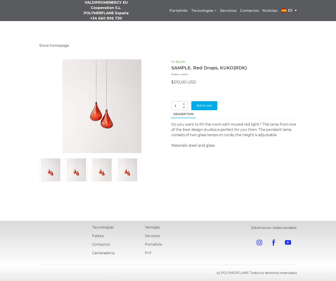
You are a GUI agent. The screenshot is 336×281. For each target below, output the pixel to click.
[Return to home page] (62, 242)
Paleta (97, 236)
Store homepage (54, 45)
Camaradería (103, 253)
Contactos (249, 11)
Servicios (228, 11)
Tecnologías (202, 11)
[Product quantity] (178, 105)
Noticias (269, 11)
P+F (148, 253)
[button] (184, 103)
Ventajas (152, 227)
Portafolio (179, 11)
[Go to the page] (49, 10)
